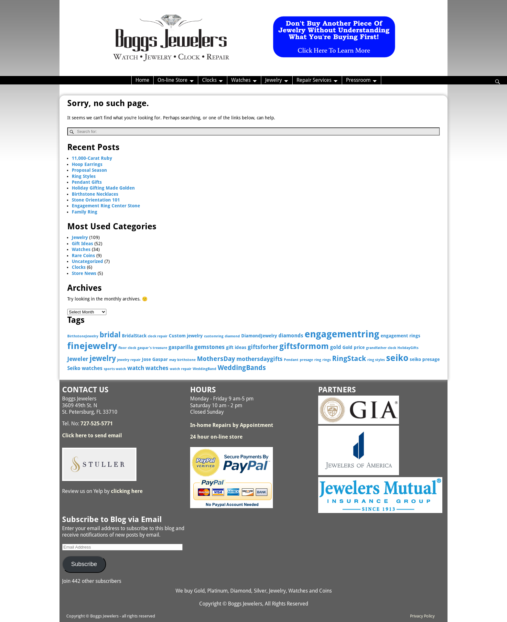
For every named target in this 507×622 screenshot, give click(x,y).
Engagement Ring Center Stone (106, 205)
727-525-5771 (97, 423)
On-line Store (172, 80)
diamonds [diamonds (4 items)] (290, 336)
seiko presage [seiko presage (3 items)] (425, 359)
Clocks (209, 80)
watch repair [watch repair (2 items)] (180, 369)
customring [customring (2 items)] (213, 336)
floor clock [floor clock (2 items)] (127, 348)
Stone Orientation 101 (96, 199)
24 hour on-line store (216, 437)
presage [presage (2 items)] (306, 360)
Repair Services (314, 80)
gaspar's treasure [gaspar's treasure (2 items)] (152, 348)
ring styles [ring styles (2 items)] (376, 360)
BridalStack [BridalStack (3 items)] (134, 335)
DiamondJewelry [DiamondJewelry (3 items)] (259, 335)
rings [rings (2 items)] (326, 360)
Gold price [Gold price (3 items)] (353, 347)
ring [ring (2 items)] (317, 360)
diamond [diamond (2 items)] (232, 336)
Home (142, 80)
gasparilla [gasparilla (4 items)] (180, 347)
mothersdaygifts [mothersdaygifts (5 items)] (259, 358)
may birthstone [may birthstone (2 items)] (182, 360)
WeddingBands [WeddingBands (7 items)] (242, 368)
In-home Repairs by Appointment (231, 425)
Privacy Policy (422, 616)
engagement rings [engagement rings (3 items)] (400, 335)
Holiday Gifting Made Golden (103, 188)
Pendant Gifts (87, 182)
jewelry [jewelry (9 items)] (103, 358)
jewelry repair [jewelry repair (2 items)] (129, 360)
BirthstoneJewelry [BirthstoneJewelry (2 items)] (82, 336)
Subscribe (84, 564)
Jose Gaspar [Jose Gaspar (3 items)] (155, 359)
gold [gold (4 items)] (335, 347)
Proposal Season (89, 170)
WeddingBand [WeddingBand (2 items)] (204, 369)
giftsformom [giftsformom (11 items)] (304, 346)
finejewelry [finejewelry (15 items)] (92, 346)
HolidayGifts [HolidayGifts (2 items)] (407, 348)
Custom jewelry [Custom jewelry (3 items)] (186, 335)
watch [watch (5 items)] (135, 368)
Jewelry (273, 80)
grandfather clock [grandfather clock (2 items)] (381, 348)
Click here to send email (92, 435)
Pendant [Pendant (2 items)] (291, 360)
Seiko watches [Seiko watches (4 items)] (84, 368)
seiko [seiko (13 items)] (397, 358)
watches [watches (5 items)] (157, 368)
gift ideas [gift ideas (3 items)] (236, 347)
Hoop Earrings (87, 164)
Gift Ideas (82, 243)
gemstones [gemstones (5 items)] (209, 347)
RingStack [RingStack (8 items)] (349, 359)
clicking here (127, 491)
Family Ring (84, 211)
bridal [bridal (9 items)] (110, 334)
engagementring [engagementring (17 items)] (342, 334)
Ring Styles (84, 176)
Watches (241, 80)
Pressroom (358, 80)
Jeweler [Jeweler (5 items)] (77, 358)
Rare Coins (83, 255)
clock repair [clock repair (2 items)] (157, 336)
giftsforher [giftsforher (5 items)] (263, 347)
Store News (84, 273)
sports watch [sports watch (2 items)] (115, 369)
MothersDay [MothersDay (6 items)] (216, 359)
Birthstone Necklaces (95, 194)
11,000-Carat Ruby (92, 158)
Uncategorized (87, 261)
